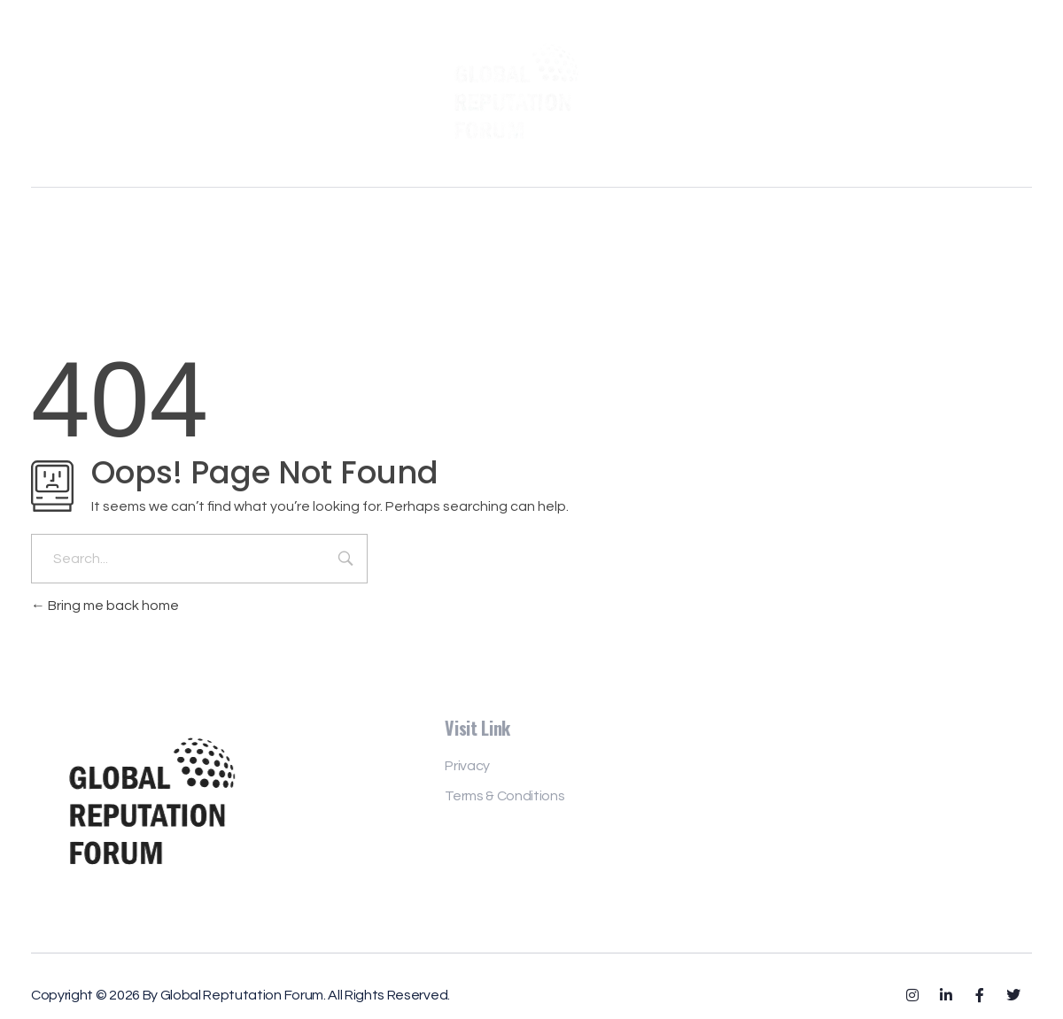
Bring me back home (105, 605)
